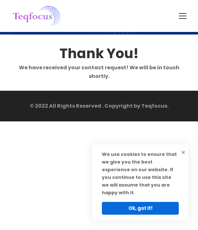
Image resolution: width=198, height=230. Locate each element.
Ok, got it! (140, 208)
